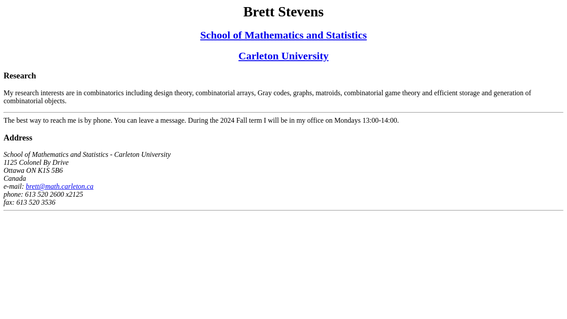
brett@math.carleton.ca (59, 186)
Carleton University (283, 56)
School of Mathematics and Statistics (283, 35)
